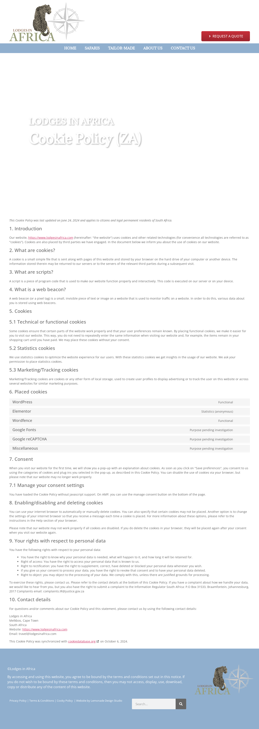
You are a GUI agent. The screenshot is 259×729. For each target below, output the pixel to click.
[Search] (181, 704)
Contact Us (183, 48)
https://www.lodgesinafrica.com (50, 238)
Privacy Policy (18, 700)
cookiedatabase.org (82, 641)
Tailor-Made (121, 48)
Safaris (92, 48)
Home (70, 48)
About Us (152, 48)
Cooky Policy (65, 700)
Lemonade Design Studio (106, 700)
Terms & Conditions (41, 700)
